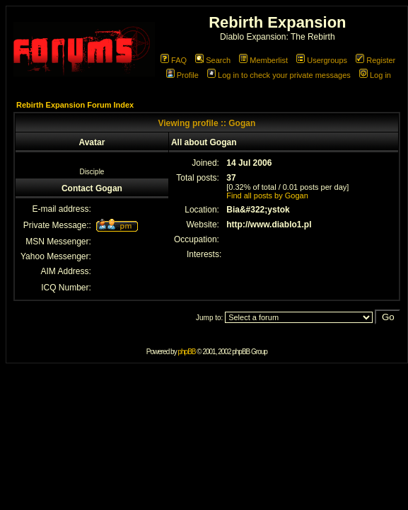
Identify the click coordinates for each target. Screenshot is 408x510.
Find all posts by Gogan (267, 195)
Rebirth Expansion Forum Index (75, 105)
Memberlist (263, 60)
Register (375, 60)
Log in (375, 75)
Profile (182, 75)
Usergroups (321, 60)
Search (213, 60)
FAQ (174, 60)
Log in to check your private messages (279, 75)
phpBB (186, 352)
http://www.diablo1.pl (268, 225)
